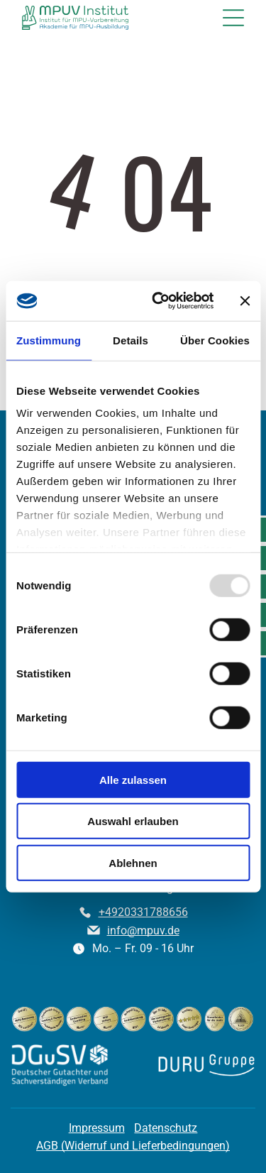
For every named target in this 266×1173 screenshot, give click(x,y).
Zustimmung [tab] (48, 340)
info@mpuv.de (143, 930)
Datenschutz (165, 1128)
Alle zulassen (133, 779)
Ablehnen (133, 862)
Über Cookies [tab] (215, 340)
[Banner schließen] (245, 301)
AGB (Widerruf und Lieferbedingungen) (133, 1145)
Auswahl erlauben (132, 821)
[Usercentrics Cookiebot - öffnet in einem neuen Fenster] (159, 301)
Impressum (97, 1128)
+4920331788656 (143, 912)
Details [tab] (130, 340)
